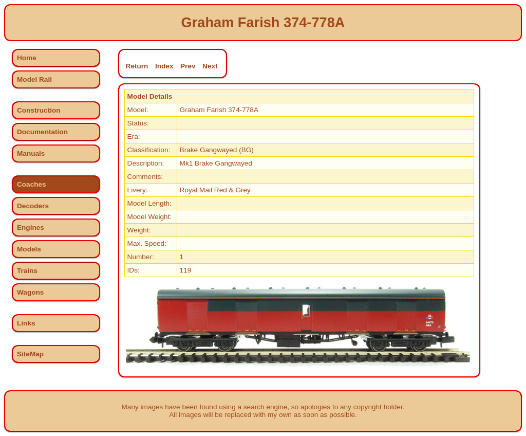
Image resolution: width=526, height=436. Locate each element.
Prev (187, 66)
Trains (27, 271)
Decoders (33, 206)
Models (29, 249)
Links (26, 323)
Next (209, 66)
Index (164, 66)
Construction (39, 110)
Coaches (31, 184)
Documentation (42, 132)
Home (26, 58)
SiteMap (30, 354)
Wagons (30, 292)
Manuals (31, 153)
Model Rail (34, 79)
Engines (30, 227)
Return (137, 66)
